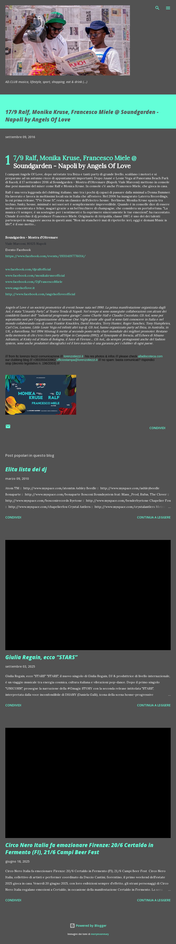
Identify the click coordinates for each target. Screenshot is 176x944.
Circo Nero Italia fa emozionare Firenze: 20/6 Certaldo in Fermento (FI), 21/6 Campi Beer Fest (79, 848)
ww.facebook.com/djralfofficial (28, 269)
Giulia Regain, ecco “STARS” (41, 657)
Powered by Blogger (88, 925)
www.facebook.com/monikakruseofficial (35, 275)
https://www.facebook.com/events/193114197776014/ (45, 256)
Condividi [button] (157, 428)
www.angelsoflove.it (20, 288)
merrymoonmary (100, 934)
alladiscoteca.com (150, 356)
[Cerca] (157, 8)
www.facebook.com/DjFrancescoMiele (33, 282)
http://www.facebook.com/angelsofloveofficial (40, 294)
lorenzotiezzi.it (73, 356)
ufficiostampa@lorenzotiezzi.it (77, 360)
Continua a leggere (154, 517)
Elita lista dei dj (26, 469)
